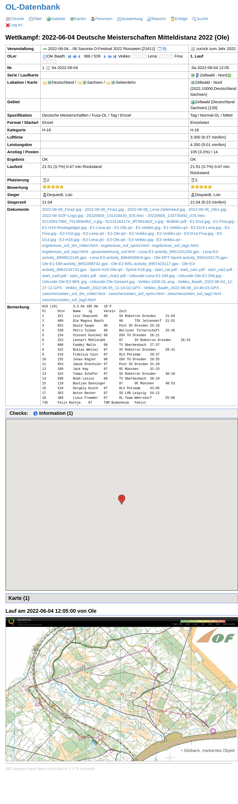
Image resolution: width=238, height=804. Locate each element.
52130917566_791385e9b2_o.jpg (72, 221)
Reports (159, 18)
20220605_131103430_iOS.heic (115, 215)
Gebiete (58, 18)
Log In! (16, 24)
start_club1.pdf (83, 275)
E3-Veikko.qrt (168, 239)
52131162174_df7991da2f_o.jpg (134, 221)
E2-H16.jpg (70, 233)
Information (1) (53, 413)
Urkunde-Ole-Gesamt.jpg (112, 281)
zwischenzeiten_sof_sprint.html (136, 293)
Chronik (17, 18)
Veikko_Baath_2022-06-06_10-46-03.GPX (181, 287)
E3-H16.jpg (69, 239)
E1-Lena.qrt (100, 227)
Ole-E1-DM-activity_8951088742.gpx (75, 263)
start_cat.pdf (166, 269)
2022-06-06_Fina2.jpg (62, 209)
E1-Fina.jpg (223, 221)
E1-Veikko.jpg (148, 227)
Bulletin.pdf (176, 221)
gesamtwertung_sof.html (113, 251)
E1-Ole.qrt (123, 227)
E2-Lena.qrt (93, 233)
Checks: (19, 413)
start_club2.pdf (112, 275)
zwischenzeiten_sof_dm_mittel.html (73, 293)
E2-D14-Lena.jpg (206, 227)
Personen (103, 18)
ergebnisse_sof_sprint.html (125, 245)
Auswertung (132, 18)
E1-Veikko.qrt (175, 227)
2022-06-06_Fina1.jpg (104, 209)
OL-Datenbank (32, 6)
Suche (202, 18)
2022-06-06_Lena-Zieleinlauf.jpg (156, 209)
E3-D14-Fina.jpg (198, 233)
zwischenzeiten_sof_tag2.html (194, 293)
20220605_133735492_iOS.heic (176, 215)
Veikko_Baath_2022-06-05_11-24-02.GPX (102, 287)
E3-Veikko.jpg (141, 239)
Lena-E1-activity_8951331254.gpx (169, 251)
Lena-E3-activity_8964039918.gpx (120, 257)
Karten (80, 18)
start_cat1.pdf (192, 269)
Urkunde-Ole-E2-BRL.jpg (64, 281)
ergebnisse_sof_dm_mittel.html (70, 245)
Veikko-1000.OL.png (156, 281)
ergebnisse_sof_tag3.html (65, 251)
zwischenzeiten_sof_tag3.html (69, 299)
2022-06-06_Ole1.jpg (207, 209)
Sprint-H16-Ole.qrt (106, 269)
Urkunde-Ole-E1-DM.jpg (199, 275)
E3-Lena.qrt (93, 239)
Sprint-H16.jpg (138, 269)
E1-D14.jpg (200, 221)
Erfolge (181, 18)
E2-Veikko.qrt (169, 233)
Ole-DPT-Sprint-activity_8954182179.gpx (190, 257)
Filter (37, 18)
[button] (121, 500)
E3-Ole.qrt (116, 239)
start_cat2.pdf (220, 269)
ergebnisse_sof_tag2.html (175, 245)
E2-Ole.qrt (117, 233)
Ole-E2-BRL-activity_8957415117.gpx (145, 263)
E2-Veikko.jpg (141, 233)
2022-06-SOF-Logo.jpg (62, 215)
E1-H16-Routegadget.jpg (64, 227)
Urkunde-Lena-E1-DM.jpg (152, 275)
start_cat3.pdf (54, 275)
